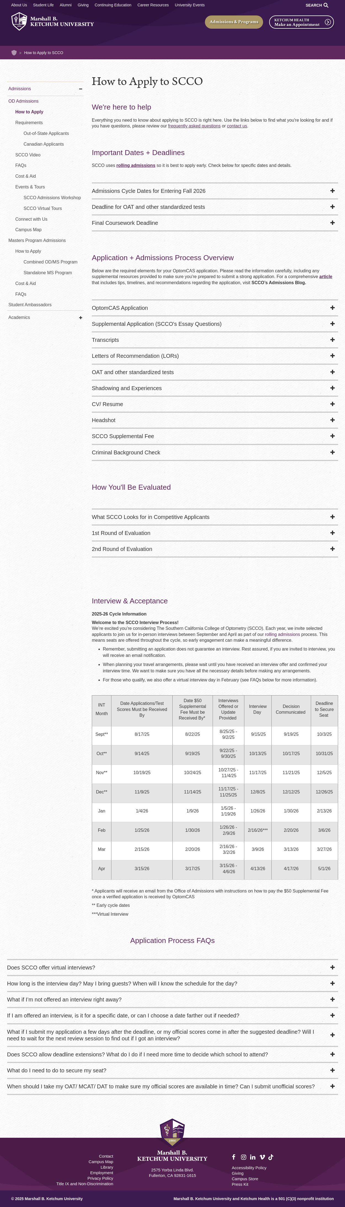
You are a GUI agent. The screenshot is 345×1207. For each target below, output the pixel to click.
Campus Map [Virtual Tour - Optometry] (28, 229)
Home (14, 52)
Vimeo (262, 1157)
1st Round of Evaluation (121, 533)
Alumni (66, 5)
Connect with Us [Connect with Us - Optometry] (31, 219)
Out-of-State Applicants (46, 133)
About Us (19, 5)
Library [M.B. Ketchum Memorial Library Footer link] (107, 1167)
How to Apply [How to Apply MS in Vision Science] (28, 251)
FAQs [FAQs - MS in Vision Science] (20, 294)
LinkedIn (253, 1157)
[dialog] (328, 1190)
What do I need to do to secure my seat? (56, 1070)
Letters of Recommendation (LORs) (135, 356)
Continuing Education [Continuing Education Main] (113, 5)
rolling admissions (282, 634)
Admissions (20, 88)
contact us (237, 126)
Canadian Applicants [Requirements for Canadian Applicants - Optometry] (44, 144)
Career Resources (153, 5)
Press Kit (240, 1184)
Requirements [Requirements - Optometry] (29, 122)
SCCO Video (28, 155)
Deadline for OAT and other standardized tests (148, 207)
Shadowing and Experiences (127, 388)
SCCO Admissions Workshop (52, 197)
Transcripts (105, 340)
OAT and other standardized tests (133, 372)
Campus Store (245, 1178)
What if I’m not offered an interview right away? (64, 999)
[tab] (215, 191)
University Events (190, 5)
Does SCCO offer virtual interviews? (51, 967)
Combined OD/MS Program (51, 262)
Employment (101, 1172)
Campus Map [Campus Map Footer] (101, 1161)
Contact (106, 1156)
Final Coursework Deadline (125, 223)
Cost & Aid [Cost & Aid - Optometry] (25, 176)
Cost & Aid (25, 283)
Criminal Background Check (126, 452)
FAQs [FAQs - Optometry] (20, 165)
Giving (83, 5)
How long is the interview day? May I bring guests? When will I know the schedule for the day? (122, 983)
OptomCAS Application (120, 308)
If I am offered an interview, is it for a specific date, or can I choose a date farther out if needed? (123, 1016)
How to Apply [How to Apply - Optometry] (29, 112)
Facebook (235, 1157)
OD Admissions (24, 101)
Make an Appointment (297, 25)
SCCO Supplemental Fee (123, 436)
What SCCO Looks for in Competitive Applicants (151, 517)
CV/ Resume (107, 404)
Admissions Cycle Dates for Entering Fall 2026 (148, 191)
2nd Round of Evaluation (122, 549)
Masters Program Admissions (37, 240)
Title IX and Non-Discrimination (84, 1183)
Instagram (244, 1157)
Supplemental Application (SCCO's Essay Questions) (157, 324)
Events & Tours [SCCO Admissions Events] (30, 187)
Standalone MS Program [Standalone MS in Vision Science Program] (48, 272)
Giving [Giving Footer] (238, 1173)
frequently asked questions (194, 126)
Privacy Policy (100, 1178)
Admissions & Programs (234, 22)
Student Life (43, 5)
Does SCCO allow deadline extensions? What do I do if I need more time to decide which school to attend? (137, 1054)
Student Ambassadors (30, 304)
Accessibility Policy (249, 1167)
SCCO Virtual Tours (43, 208)
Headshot (104, 420)
